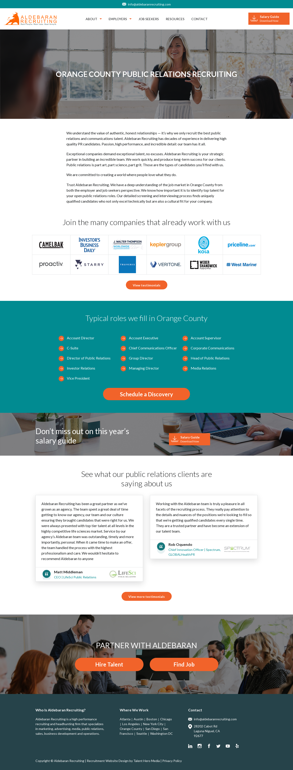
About (94, 19)
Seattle (141, 733)
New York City (153, 724)
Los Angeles (131, 724)
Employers (120, 19)
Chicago (166, 719)
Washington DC (161, 733)
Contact (199, 19)
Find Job (184, 664)
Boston (151, 719)
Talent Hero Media (146, 761)
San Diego (152, 729)
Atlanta (125, 719)
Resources (175, 19)
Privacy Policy (172, 761)
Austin (138, 719)
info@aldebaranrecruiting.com (149, 4)
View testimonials (146, 285)
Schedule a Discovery (146, 394)
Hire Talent (109, 664)
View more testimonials (146, 597)
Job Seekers (148, 19)
